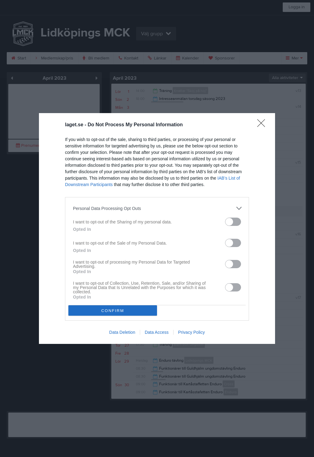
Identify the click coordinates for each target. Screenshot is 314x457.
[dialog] (157, 228)
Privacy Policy (191, 332)
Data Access (157, 332)
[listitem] (157, 208)
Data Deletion (122, 332)
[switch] (233, 222)
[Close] (263, 125)
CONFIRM (112, 310)
